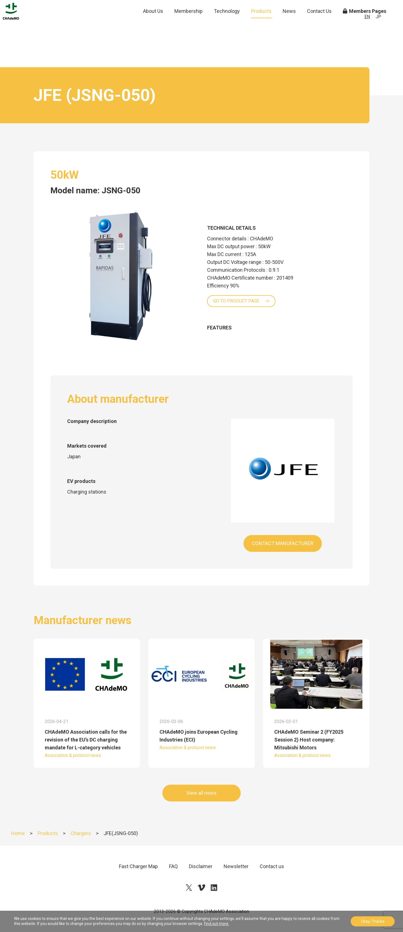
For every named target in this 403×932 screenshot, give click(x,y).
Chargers (81, 833)
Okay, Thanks (373, 921)
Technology (227, 25)
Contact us (272, 866)
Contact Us (319, 25)
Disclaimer (200, 866)
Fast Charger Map (138, 866)
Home (18, 833)
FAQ (173, 866)
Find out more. (216, 923)
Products (261, 25)
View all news (201, 793)
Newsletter (236, 866)
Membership (188, 25)
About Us (153, 25)
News (289, 25)
